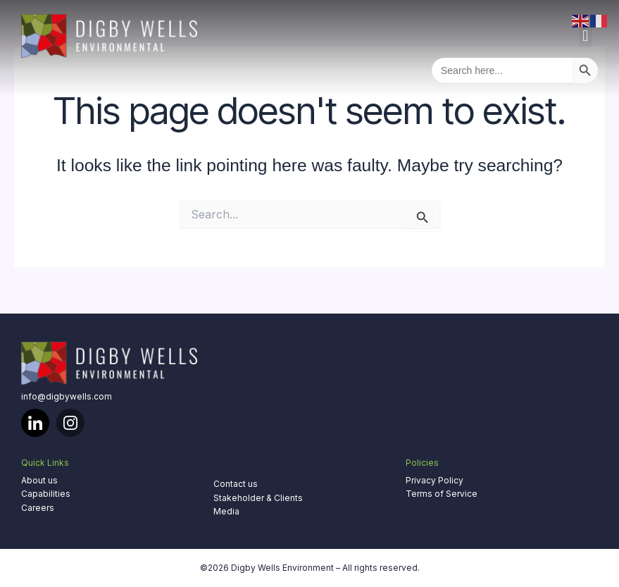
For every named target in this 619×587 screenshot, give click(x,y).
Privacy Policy (434, 480)
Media (226, 511)
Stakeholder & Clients (258, 498)
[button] (585, 35)
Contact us (235, 483)
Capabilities (45, 493)
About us (39, 480)
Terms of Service (441, 493)
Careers (37, 507)
